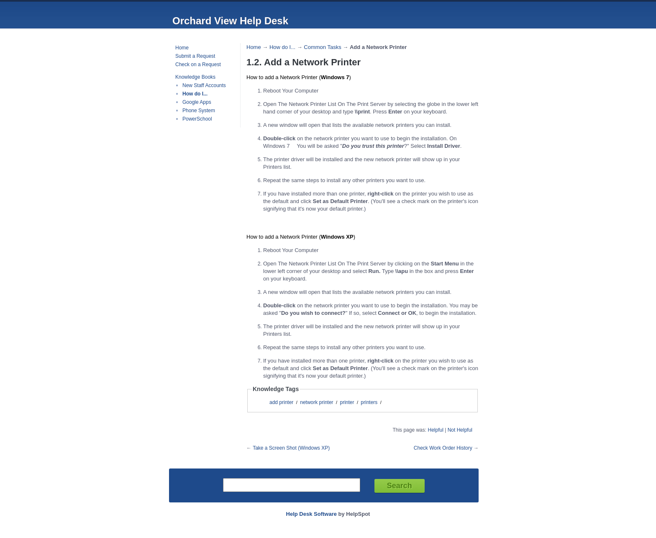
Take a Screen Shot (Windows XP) (291, 448)
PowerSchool (197, 119)
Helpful (435, 430)
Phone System (198, 110)
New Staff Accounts (204, 85)
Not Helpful (460, 430)
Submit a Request (195, 56)
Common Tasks (322, 47)
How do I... (195, 94)
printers (369, 402)
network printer (316, 402)
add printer (281, 402)
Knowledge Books (195, 77)
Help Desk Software (311, 514)
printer (347, 402)
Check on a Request (198, 64)
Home (182, 48)
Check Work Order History (443, 448)
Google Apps (196, 102)
